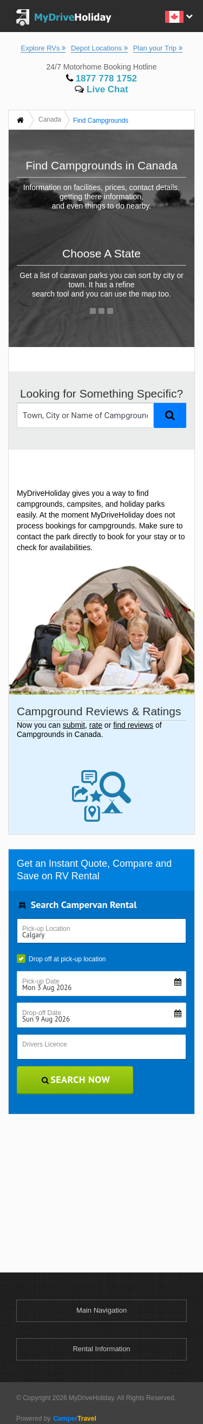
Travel (73, 1418)
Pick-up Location (46, 928)
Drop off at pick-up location (61, 958)
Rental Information (101, 1349)
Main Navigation (101, 1310)
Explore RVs (43, 48)
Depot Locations (99, 48)
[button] (178, 15)
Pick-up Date (104, 981)
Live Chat (101, 89)
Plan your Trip (157, 48)
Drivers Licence (44, 1044)
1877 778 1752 (101, 78)
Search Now (75, 1079)
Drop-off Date (104, 1013)
